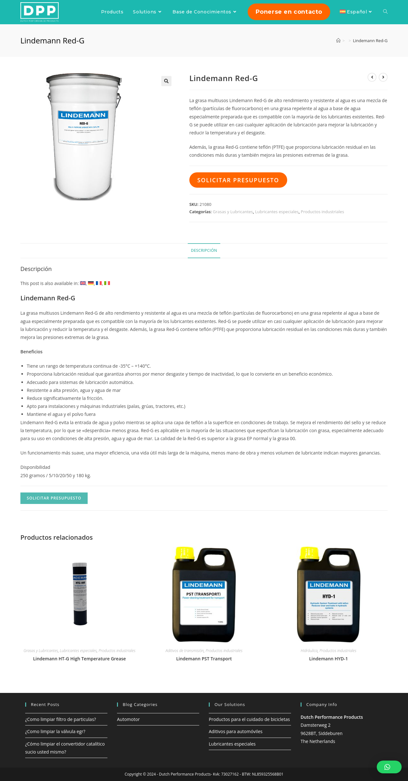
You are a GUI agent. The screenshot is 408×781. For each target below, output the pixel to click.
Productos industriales (322, 211)
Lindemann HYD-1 (328, 659)
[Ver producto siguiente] (383, 77)
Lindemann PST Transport (204, 659)
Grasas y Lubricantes (233, 211)
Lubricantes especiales (277, 211)
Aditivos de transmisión (184, 650)
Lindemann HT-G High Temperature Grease (79, 659)
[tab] (204, 251)
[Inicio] (338, 40)
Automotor (128, 719)
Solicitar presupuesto (238, 180)
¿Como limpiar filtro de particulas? (60, 719)
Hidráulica (309, 650)
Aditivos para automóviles (235, 731)
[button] (389, 767)
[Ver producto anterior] (372, 77)
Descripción (204, 250)
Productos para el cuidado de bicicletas (249, 719)
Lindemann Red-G (370, 40)
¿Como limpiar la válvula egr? (55, 731)
